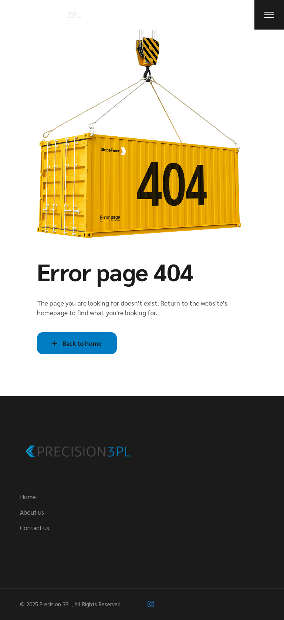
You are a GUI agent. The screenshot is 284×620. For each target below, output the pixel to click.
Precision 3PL (55, 603)
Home (28, 497)
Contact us (34, 528)
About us (32, 512)
